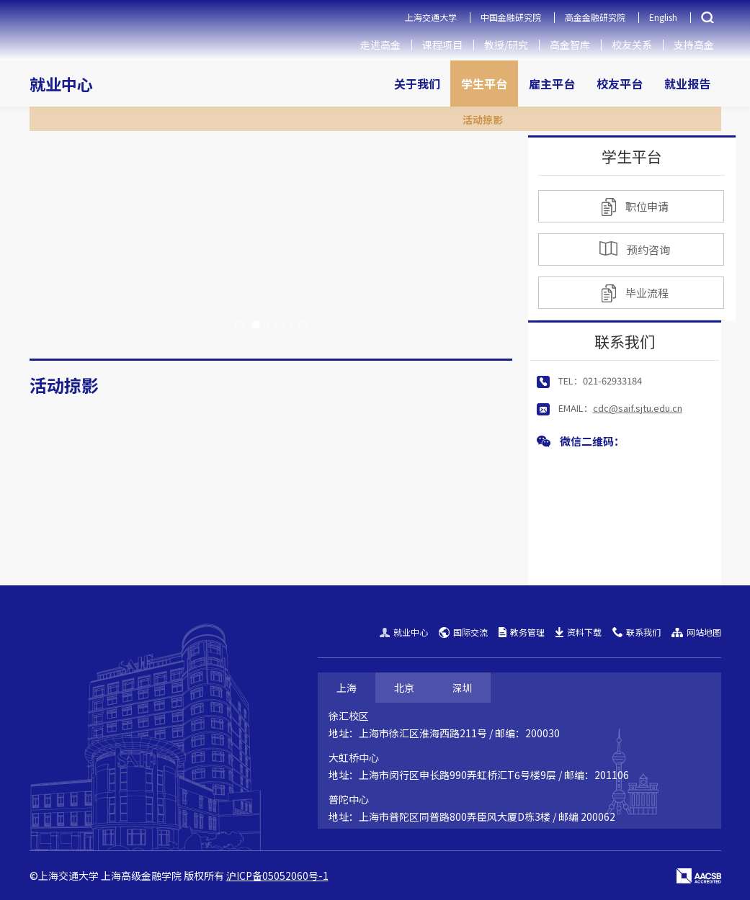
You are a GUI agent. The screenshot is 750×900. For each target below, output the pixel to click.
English (663, 17)
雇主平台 (552, 83)
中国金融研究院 (511, 17)
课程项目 (442, 44)
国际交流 (463, 632)
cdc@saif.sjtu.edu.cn (637, 408)
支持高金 (694, 44)
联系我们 (636, 632)
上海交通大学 (431, 17)
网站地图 (696, 632)
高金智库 (570, 44)
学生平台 (484, 83)
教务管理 (522, 632)
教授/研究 (506, 44)
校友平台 (620, 83)
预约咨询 (634, 249)
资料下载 (578, 632)
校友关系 (632, 44)
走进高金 (380, 44)
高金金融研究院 (595, 17)
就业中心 (61, 83)
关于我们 (417, 83)
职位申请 (635, 207)
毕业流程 (635, 293)
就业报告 (687, 83)
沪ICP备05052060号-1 (277, 875)
